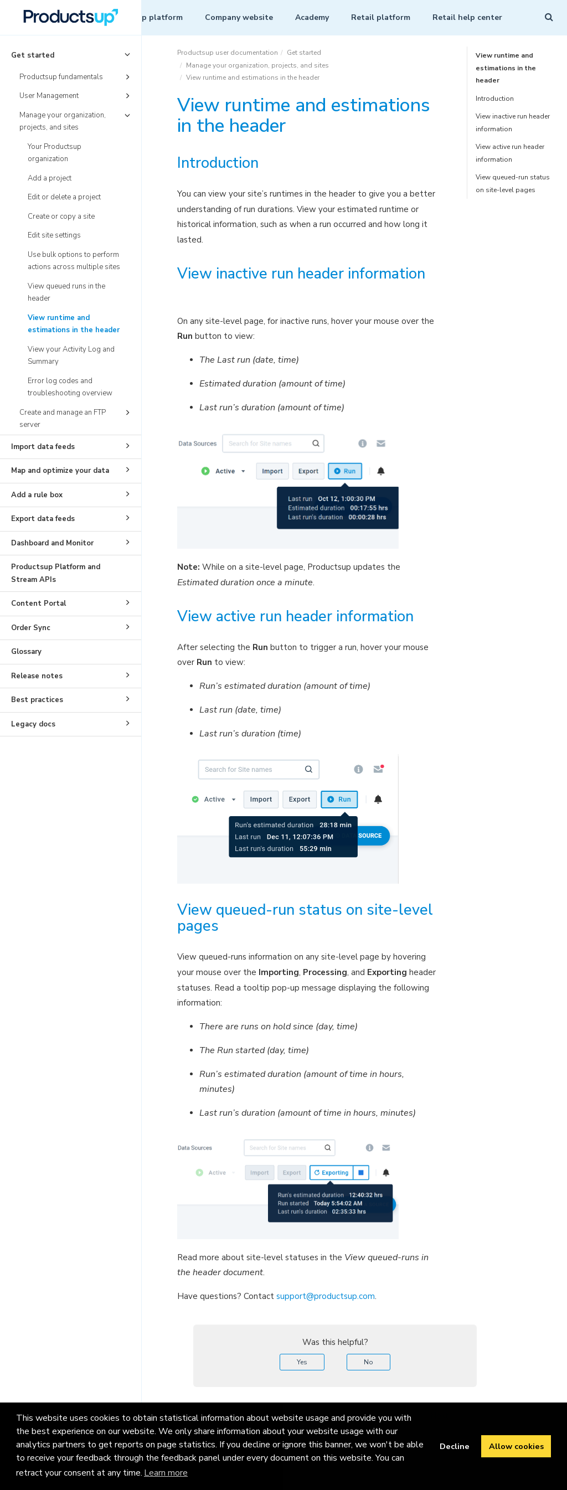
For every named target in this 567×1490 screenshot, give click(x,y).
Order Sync (72, 627)
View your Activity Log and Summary (71, 355)
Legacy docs (72, 723)
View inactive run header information (513, 122)
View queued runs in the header (66, 292)
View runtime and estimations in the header (74, 324)
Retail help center (467, 17)
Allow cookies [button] (516, 1446)
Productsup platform (143, 17)
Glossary (26, 652)
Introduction (495, 98)
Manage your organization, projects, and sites (76, 121)
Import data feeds (72, 446)
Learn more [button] (166, 1473)
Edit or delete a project (64, 197)
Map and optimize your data (72, 469)
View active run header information (510, 153)
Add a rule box (72, 494)
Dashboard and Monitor (72, 542)
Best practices (72, 699)
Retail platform (380, 17)
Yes (302, 1362)
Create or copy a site (61, 216)
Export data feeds (72, 518)
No (368, 1362)
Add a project (49, 178)
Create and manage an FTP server (76, 418)
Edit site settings (54, 235)
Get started (72, 54)
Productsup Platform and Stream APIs (55, 573)
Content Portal (72, 602)
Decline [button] (455, 1446)
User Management (76, 96)
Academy (312, 17)
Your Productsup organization (54, 153)
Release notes (72, 675)
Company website (239, 17)
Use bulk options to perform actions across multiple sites (74, 261)
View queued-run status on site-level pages (513, 183)
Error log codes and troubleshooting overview (70, 387)
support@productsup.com (325, 1296)
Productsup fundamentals (76, 77)
